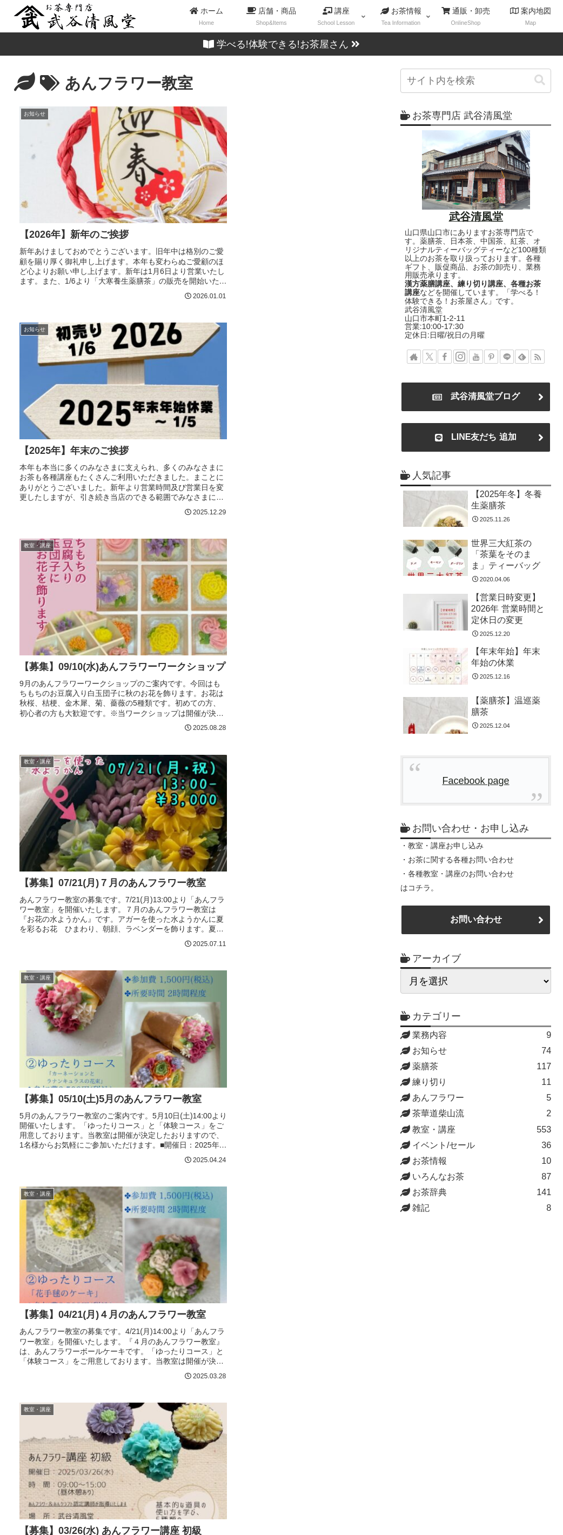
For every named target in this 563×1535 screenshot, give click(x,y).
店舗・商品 (251, 1501)
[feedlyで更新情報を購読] (522, 357)
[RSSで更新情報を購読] (538, 357)
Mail (24, 1384)
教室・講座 (311, 1501)
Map (60, 1384)
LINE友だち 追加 (476, 437)
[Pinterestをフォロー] (491, 357)
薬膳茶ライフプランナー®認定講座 (282, 1293)
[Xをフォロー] (430, 357)
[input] (475, 81)
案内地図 (367, 1501)
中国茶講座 (230, 1398)
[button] (539, 80)
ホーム (198, 1501)
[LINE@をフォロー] (507, 357)
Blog (98, 1384)
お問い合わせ (476, 919)
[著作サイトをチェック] (414, 357)
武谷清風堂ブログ (476, 396)
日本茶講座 (230, 1381)
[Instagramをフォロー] (460, 357)
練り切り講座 (235, 1311)
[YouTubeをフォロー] (476, 357)
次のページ (192, 1167)
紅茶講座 (225, 1416)
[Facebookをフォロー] (445, 357)
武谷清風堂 (476, 217)
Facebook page (475, 780)
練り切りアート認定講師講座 (269, 1328)
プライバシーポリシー (509, 1501)
